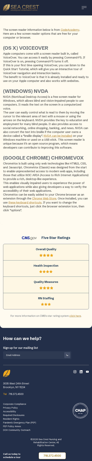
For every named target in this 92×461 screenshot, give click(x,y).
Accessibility (9, 411)
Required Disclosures (13, 415)
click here (75, 315)
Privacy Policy (10, 407)
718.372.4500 (52, 455)
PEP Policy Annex (12, 426)
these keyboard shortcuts (25, 202)
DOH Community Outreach (16, 430)
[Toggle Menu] (84, 7)
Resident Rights (11, 419)
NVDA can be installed (58, 136)
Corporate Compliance (14, 404)
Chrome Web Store (44, 198)
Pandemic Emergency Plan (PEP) (19, 422)
